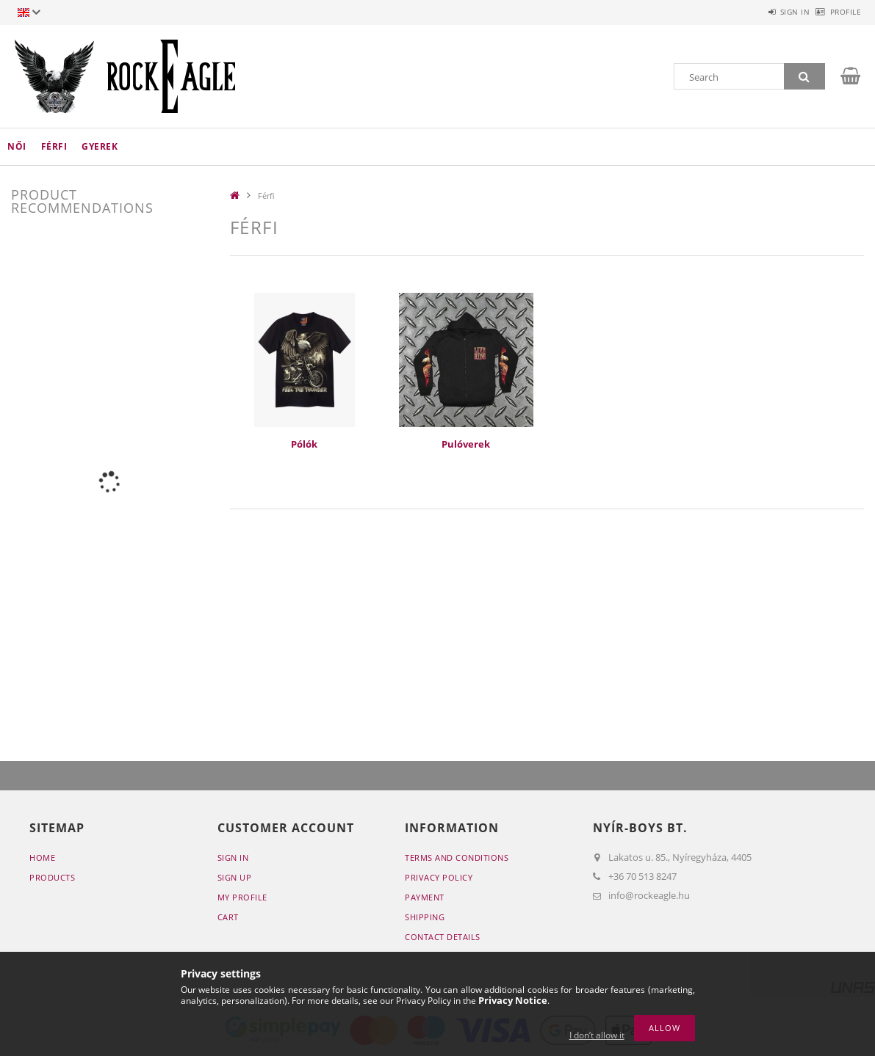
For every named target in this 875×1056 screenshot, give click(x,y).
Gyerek (100, 146)
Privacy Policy (438, 877)
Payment (424, 897)
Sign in (771, 12)
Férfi (54, 146)
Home (42, 857)
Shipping (424, 916)
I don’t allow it (596, 1035)
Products (52, 877)
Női (16, 146)
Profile (838, 12)
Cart (228, 916)
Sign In (233, 857)
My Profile (242, 897)
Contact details (442, 936)
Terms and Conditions (456, 857)
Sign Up (234, 877)
